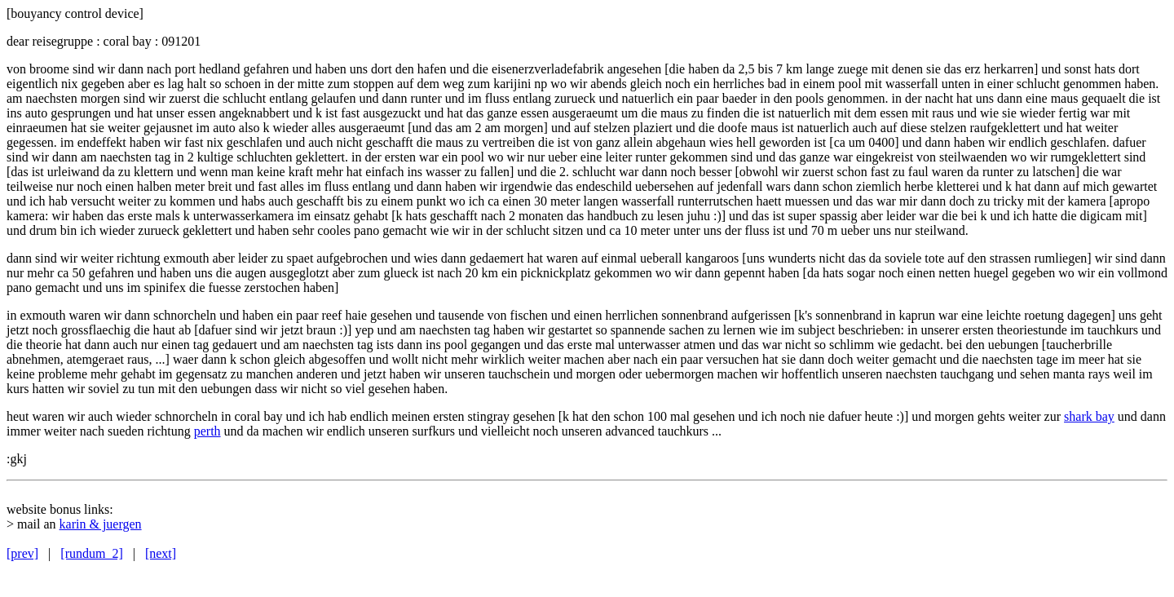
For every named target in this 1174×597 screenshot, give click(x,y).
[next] (160, 553)
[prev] (22, 553)
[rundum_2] (91, 553)
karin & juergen (101, 524)
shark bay (1089, 416)
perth (207, 431)
